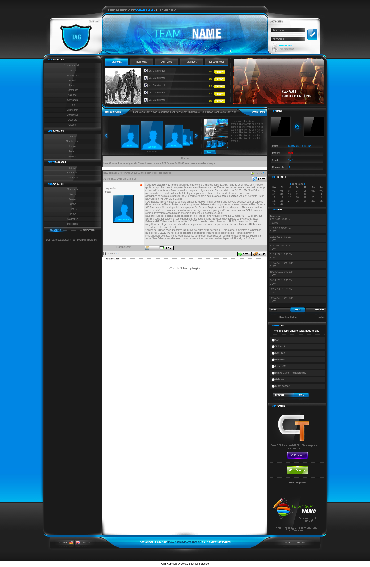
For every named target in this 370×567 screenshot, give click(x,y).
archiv (321, 317)
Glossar (72, 124)
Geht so (279, 379)
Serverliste (72, 172)
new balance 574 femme (244, 210)
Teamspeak (73, 177)
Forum (72, 85)
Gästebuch (72, 90)
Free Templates (297, 482)
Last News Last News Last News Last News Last (160, 112)
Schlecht (280, 346)
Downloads (72, 115)
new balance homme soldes (222, 196)
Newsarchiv (73, 75)
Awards (72, 151)
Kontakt (73, 199)
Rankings (73, 156)
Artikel (72, 80)
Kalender (72, 95)
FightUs (72, 209)
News (73, 70)
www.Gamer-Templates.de (195, 564)
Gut (277, 340)
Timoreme (275, 216)
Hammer (280, 359)
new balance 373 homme (247, 224)
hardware (194, 112)
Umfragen (72, 100)
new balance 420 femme (164, 184)
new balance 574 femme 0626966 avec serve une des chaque (181, 163)
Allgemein (132, 163)
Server (72, 167)
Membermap (72, 141)
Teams (72, 136)
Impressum (72, 224)
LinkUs (72, 214)
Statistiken (72, 219)
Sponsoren (72, 110)
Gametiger (72, 189)
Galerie (72, 194)
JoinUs (72, 204)
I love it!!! (280, 366)
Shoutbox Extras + (289, 317)
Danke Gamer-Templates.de (290, 373)
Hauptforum (110, 163)
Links (72, 105)
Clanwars (73, 146)
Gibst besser (282, 386)
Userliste (72, 119)
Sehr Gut (280, 353)
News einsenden (72, 65)
